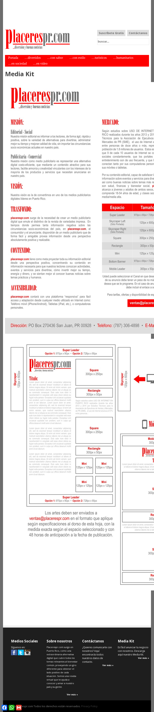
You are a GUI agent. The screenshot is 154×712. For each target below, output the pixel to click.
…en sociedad (17, 63)
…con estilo (77, 58)
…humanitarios (123, 58)
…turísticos (99, 58)
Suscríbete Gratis (111, 33)
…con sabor (55, 58)
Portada (13, 58)
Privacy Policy (89, 706)
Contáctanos (138, 33)
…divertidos (33, 58)
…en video (40, 63)
